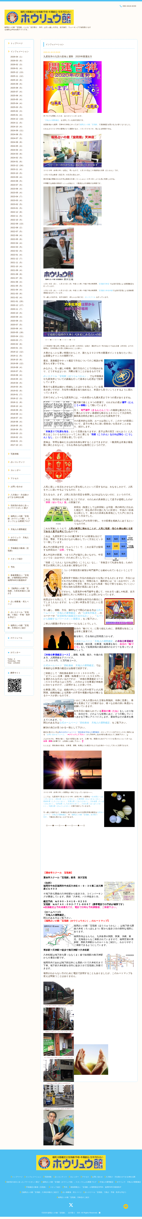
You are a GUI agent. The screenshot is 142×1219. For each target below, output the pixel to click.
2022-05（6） (17, 239)
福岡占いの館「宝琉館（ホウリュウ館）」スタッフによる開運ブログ (19, 518)
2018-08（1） (17, 414)
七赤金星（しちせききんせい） (68, 804)
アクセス (13, 478)
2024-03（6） (17, 154)
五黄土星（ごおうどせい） (78, 801)
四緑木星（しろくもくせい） (54, 801)
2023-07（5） (17, 185)
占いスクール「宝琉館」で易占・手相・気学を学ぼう (19, 614)
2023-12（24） (17, 165)
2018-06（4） (17, 422)
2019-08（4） (17, 367)
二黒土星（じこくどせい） (64, 799)
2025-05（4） (17, 99)
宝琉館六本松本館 (106, 290)
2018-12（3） (17, 398)
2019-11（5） (17, 356)
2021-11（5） (17, 262)
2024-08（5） (17, 134)
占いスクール (90, 297)
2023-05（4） (17, 192)
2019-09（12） (17, 363)
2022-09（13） (17, 224)
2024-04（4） (17, 150)
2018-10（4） (17, 406)
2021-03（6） (17, 293)
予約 (11, 567)
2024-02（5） (17, 158)
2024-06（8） (17, 142)
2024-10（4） (17, 126)
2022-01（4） (17, 255)
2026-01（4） (17, 68)
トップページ (15, 43)
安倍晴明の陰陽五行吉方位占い (73, 616)
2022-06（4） (17, 235)
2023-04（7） (17, 196)
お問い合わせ (15, 486)
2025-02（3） (17, 111)
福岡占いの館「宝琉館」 (89, 124)
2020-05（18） (17, 332)
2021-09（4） (17, 270)
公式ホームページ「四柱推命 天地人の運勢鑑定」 (69, 665)
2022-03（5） (17, 247)
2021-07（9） (17, 278)
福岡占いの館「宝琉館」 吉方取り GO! (63, 1213)
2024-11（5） (17, 123)
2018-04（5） (17, 429)
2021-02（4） (17, 297)
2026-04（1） (17, 57)
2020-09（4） (17, 317)
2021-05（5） (17, 286)
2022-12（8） (17, 212)
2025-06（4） (17, 95)
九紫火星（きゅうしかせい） (60, 806)
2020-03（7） (17, 340)
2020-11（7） (17, 309)
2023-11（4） (17, 169)
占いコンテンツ (16, 462)
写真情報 (13, 454)
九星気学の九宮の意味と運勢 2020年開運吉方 (67, 56)
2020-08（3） (17, 321)
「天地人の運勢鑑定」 (52, 120)
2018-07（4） (17, 418)
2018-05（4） (17, 425)
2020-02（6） (17, 344)
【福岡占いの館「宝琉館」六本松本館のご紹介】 (19, 590)
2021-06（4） (17, 282)
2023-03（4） (17, 200)
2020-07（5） (17, 325)
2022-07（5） (17, 231)
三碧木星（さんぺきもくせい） (89, 799)
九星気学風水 (90, 613)
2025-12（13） (17, 72)
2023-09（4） (17, 177)
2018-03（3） (17, 433)
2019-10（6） (17, 359)
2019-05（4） (17, 379)
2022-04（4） (17, 243)
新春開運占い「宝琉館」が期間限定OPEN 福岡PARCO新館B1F (19, 577)
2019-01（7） (17, 394)
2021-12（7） (17, 259)
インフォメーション (18, 51)
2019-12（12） (17, 352)
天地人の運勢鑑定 (17, 529)
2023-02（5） (17, 204)
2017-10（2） (17, 445)
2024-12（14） (17, 119)
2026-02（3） (17, 64)
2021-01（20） (17, 301)
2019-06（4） (17, 375)
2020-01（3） (17, 348)
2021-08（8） (17, 274)
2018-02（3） (17, 437)
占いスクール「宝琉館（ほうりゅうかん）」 (66, 376)
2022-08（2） (17, 227)
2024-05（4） (17, 146)
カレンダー (14, 470)
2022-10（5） (17, 220)
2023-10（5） (17, 173)
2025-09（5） (17, 84)
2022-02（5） (17, 251)
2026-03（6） (17, 60)
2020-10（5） (17, 313)
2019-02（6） (17, 391)
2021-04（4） (17, 290)
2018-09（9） (17, 410)
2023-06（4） (17, 189)
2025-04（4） (17, 103)
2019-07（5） (17, 371)
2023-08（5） (17, 181)
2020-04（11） (17, 336)
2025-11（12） (17, 76)
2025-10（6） (17, 80)
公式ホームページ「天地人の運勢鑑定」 (94, 641)
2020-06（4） (17, 328)
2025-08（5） (17, 88)
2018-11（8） (17, 402)
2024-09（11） (17, 130)
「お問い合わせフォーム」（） (66, 734)
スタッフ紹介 (15, 559)
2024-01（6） (17, 161)
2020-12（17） (17, 305)
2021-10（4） (17, 266)
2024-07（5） (17, 138)
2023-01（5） (17, 208)
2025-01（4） (17, 115)
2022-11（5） (17, 216)
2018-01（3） (17, 441)
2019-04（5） (17, 383)
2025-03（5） (17, 107)
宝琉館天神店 (104, 284)
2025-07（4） (17, 92)
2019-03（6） (17, 387)
